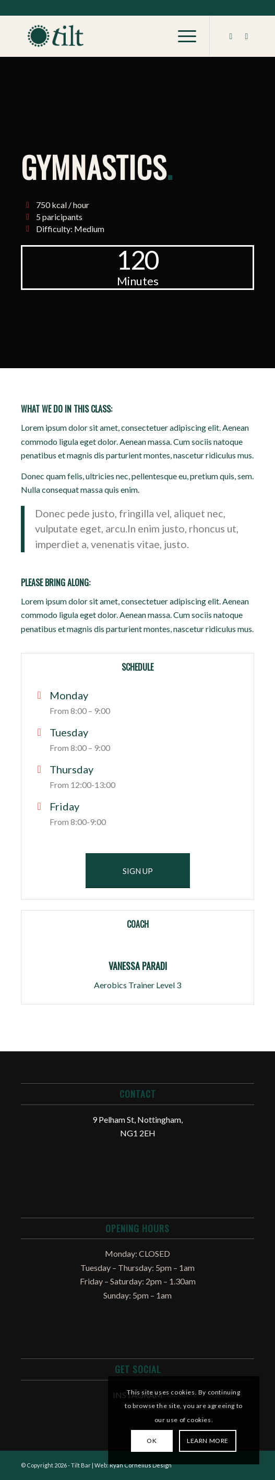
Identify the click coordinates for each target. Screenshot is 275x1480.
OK (152, 1441)
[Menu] (182, 36)
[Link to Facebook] (230, 36)
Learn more (208, 1441)
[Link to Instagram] (246, 36)
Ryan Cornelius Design (141, 1465)
